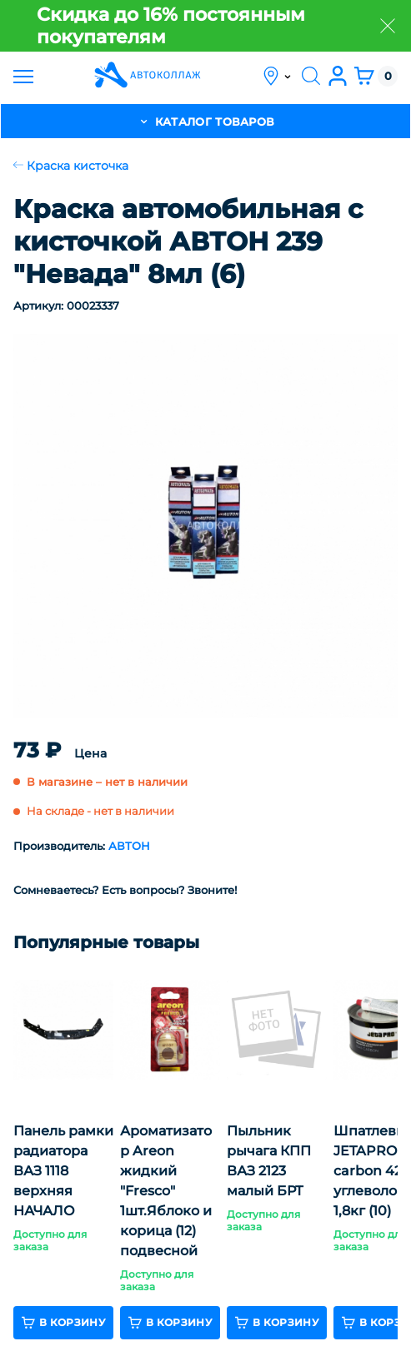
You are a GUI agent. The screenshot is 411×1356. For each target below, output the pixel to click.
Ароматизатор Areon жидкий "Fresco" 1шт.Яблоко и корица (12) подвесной (166, 1191)
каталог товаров (206, 121)
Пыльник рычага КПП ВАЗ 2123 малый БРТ (269, 1161)
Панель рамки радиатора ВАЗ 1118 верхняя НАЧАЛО (63, 1171)
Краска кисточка (70, 165)
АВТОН (129, 845)
